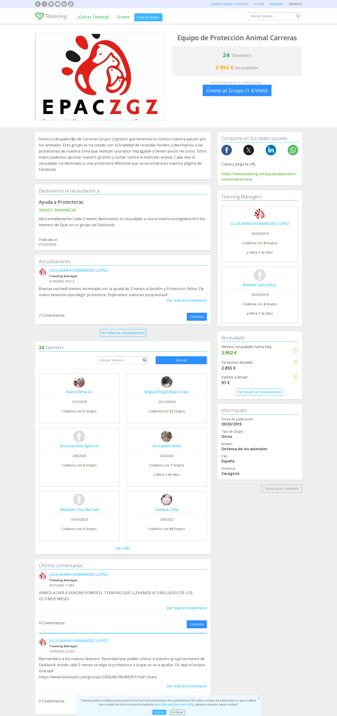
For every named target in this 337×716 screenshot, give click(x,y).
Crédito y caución (265, 562)
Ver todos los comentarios (123, 510)
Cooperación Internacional (59, 622)
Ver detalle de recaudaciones (260, 392)
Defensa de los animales (126, 604)
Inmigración (184, 622)
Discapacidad (117, 613)
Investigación (254, 604)
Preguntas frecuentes (161, 553)
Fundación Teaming (54, 553)
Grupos (123, 16)
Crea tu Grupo (102, 553)
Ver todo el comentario (187, 300)
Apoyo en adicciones (54, 604)
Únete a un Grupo (105, 562)
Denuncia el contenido (282, 488)
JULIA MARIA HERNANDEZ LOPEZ (78, 270)
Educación (115, 622)
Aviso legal (153, 562)
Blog (42, 571)
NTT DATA (260, 554)
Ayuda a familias (188, 604)
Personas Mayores (258, 613)
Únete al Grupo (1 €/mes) (237, 90)
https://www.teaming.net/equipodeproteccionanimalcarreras (258, 176)
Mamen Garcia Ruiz (260, 284)
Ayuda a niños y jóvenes (194, 613)
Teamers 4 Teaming (214, 568)
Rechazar (177, 712)
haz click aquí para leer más (174, 704)
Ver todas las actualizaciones (123, 333)
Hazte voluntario (211, 577)
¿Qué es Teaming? (93, 16)
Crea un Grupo (148, 17)
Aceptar (159, 712)
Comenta (197, 316)
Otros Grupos (254, 622)
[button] (295, 350)
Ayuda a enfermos (52, 613)
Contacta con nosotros (162, 571)
